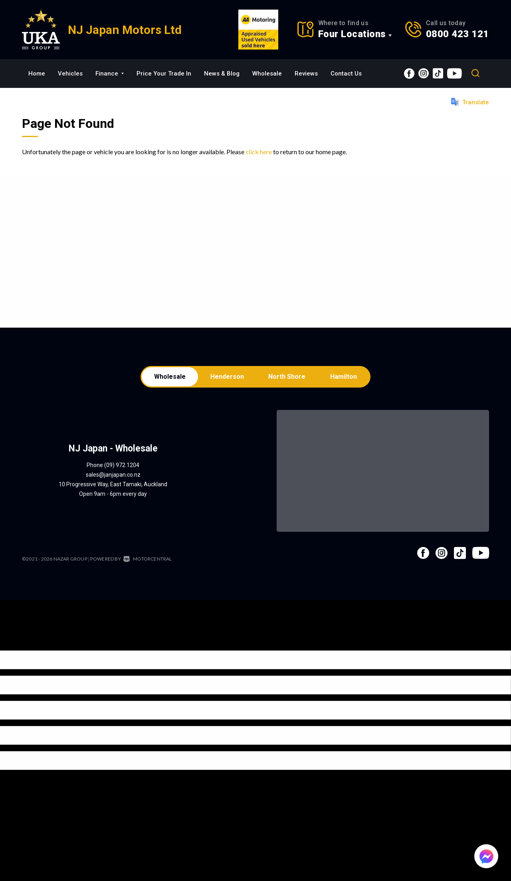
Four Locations (352, 34)
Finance (109, 73)
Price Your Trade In (164, 73)
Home (36, 73)
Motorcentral (147, 560)
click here (259, 151)
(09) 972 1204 (121, 466)
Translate (470, 102)
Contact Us (346, 73)
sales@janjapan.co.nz (113, 475)
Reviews (306, 73)
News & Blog (222, 73)
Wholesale (267, 73)
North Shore (287, 377)
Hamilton (345, 377)
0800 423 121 (457, 34)
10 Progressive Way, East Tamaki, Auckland (113, 485)
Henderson (227, 377)
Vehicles (70, 73)
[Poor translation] (19, 644)
